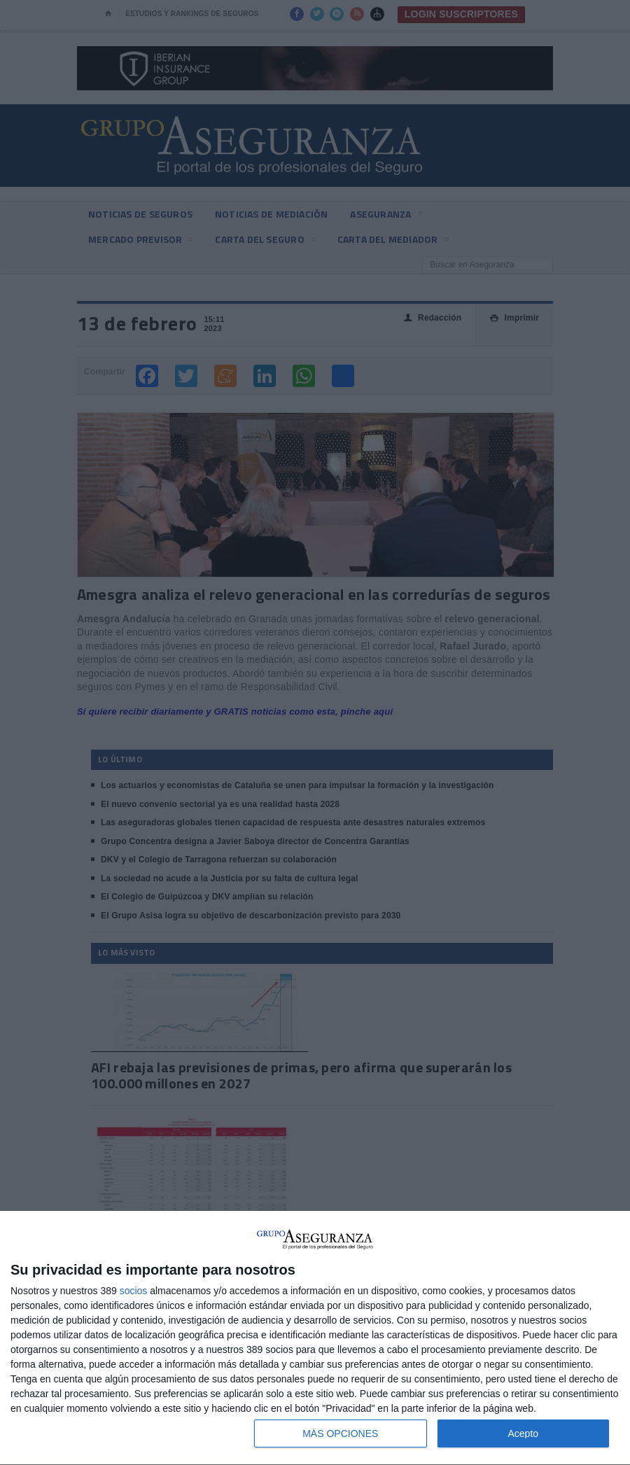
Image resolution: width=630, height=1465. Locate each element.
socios (134, 1291)
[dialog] (315, 1338)
